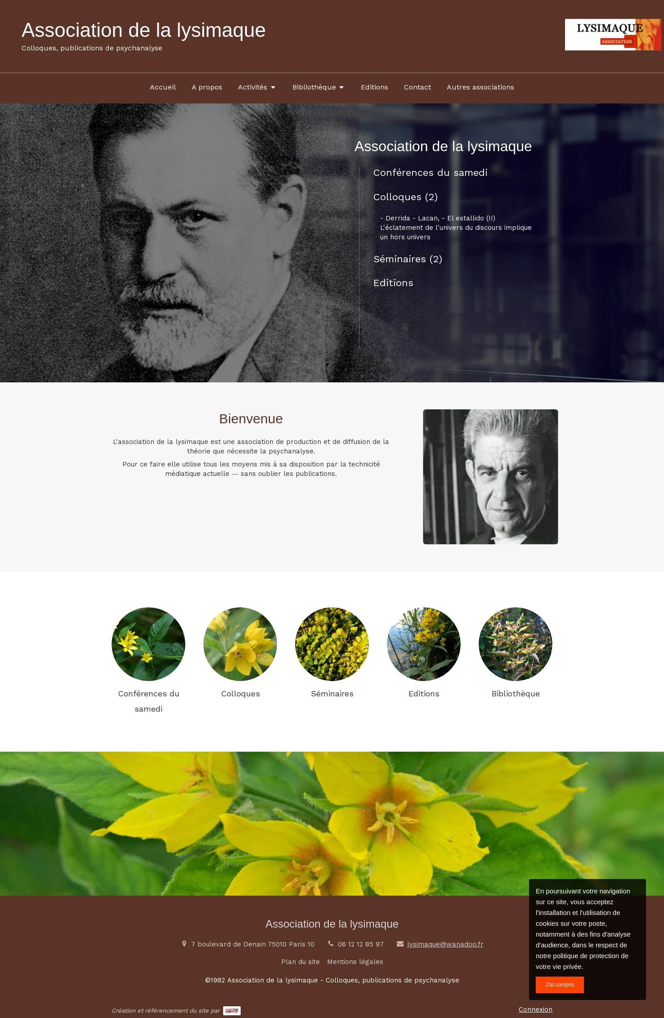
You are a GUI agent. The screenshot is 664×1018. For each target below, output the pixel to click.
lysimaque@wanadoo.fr (445, 944)
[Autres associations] (480, 87)
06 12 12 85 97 (361, 944)
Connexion (535, 1009)
